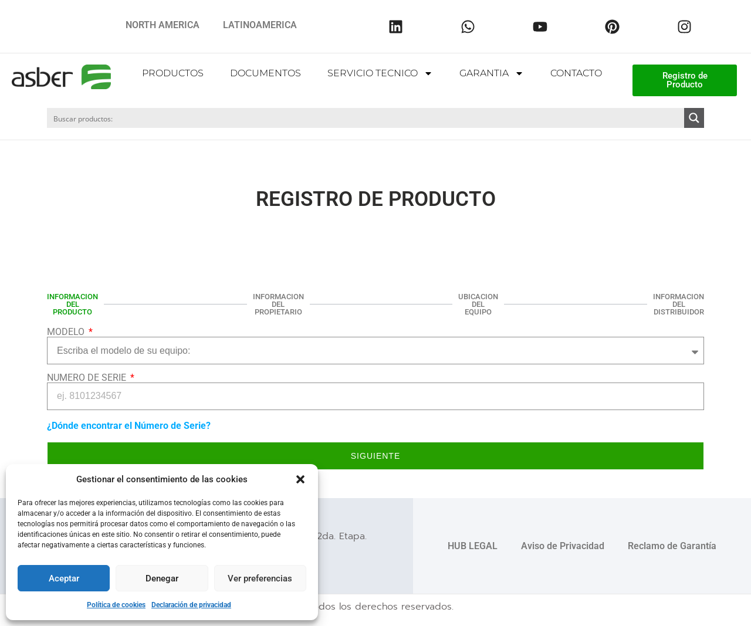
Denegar (162, 578)
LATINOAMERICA (260, 25)
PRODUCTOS (173, 73)
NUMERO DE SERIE (87, 377)
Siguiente (375, 455)
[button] (300, 479)
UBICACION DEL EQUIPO (478, 303)
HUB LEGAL (473, 545)
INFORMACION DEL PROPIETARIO (278, 303)
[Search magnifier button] (694, 118)
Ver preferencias (260, 578)
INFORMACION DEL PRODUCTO (72, 303)
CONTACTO (576, 73)
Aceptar (64, 578)
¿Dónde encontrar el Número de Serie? (129, 425)
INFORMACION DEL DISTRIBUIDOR (678, 303)
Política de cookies (116, 605)
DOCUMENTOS (265, 73)
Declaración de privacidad (191, 605)
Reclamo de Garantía (672, 545)
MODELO (67, 331)
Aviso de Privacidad (562, 545)
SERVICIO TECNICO (380, 73)
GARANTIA (491, 73)
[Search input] (366, 117)
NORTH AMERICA (162, 25)
